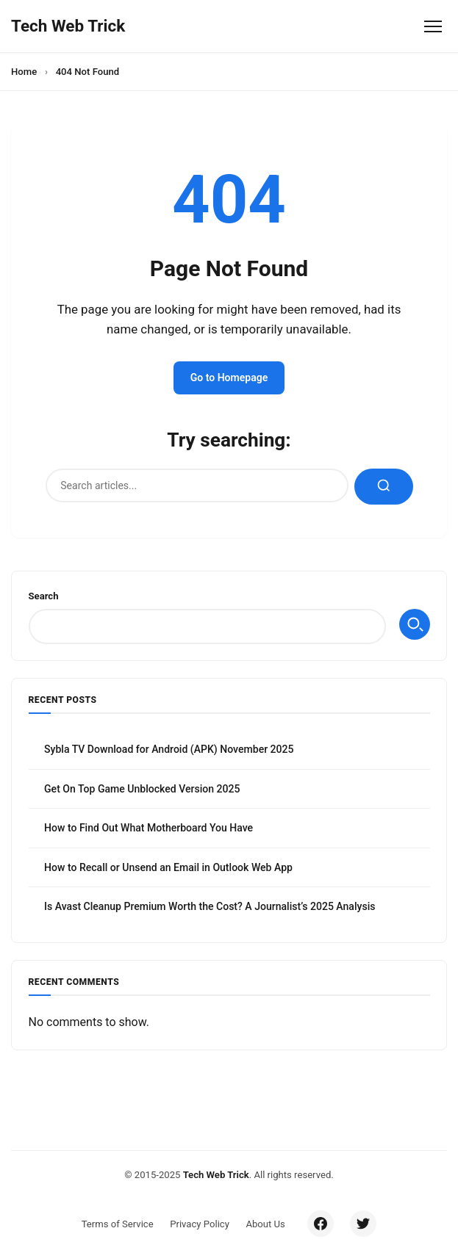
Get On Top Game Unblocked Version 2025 (142, 789)
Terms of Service (118, 1223)
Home (24, 71)
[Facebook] (320, 1223)
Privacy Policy (199, 1223)
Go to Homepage (229, 377)
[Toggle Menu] (432, 26)
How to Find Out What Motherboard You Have (148, 828)
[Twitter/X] (363, 1223)
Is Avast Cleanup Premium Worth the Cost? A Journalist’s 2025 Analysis (209, 906)
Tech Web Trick (216, 1174)
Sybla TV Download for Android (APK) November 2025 (169, 749)
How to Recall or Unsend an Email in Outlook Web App (168, 867)
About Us (265, 1223)
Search (44, 596)
